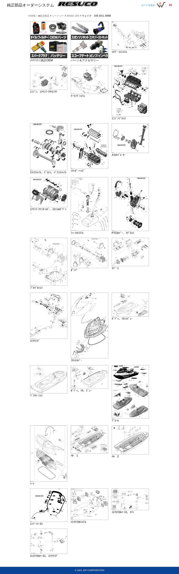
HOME (32, 15)
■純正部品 (45, 15)
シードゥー (59, 15)
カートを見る (148, 5)
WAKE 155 (75, 15)
